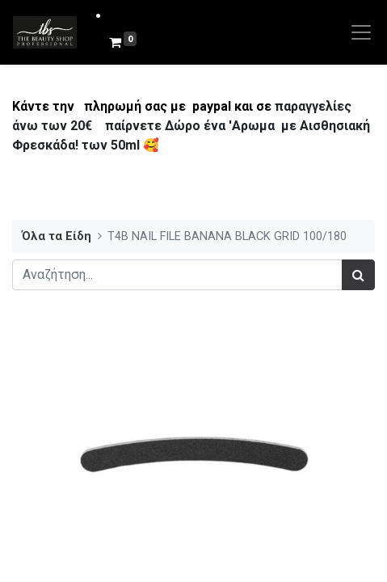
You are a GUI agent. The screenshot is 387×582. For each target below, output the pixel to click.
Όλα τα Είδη (56, 236)
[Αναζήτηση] (358, 274)
